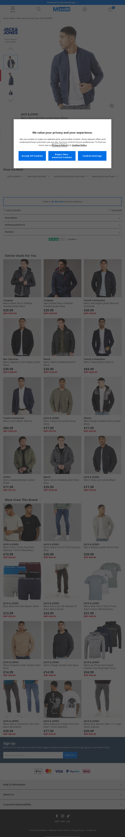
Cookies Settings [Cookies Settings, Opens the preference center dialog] (92, 155)
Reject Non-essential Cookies (62, 156)
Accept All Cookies (32, 155)
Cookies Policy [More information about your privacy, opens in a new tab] (79, 145)
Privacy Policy (59, 145)
